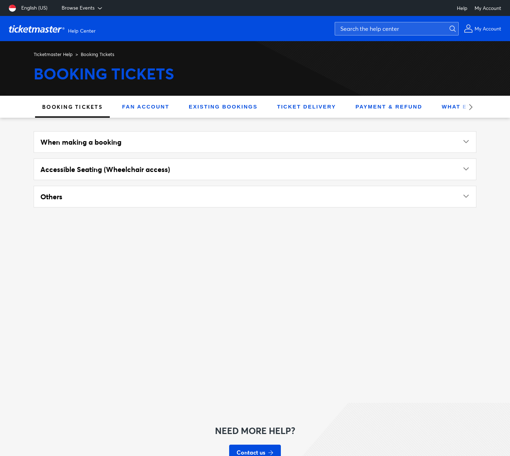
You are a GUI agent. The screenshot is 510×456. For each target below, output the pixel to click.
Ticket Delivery (306, 107)
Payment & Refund (389, 107)
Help (462, 8)
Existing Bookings (223, 107)
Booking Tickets (72, 106)
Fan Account (145, 107)
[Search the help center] (397, 28)
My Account (488, 8)
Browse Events (82, 7)
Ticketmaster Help (53, 54)
